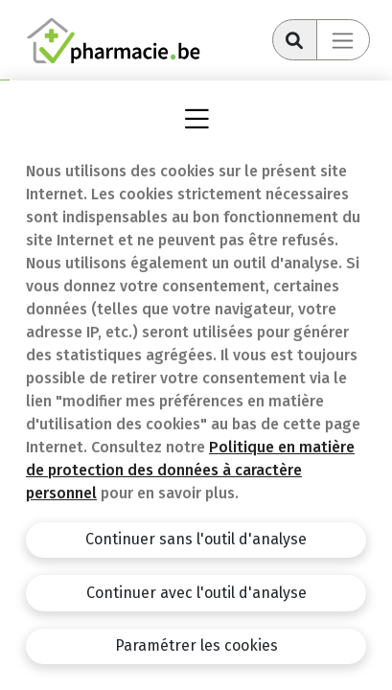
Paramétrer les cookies (196, 645)
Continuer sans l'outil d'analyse (196, 539)
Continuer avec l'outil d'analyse (196, 593)
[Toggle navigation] (343, 39)
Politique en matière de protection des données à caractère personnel (190, 470)
